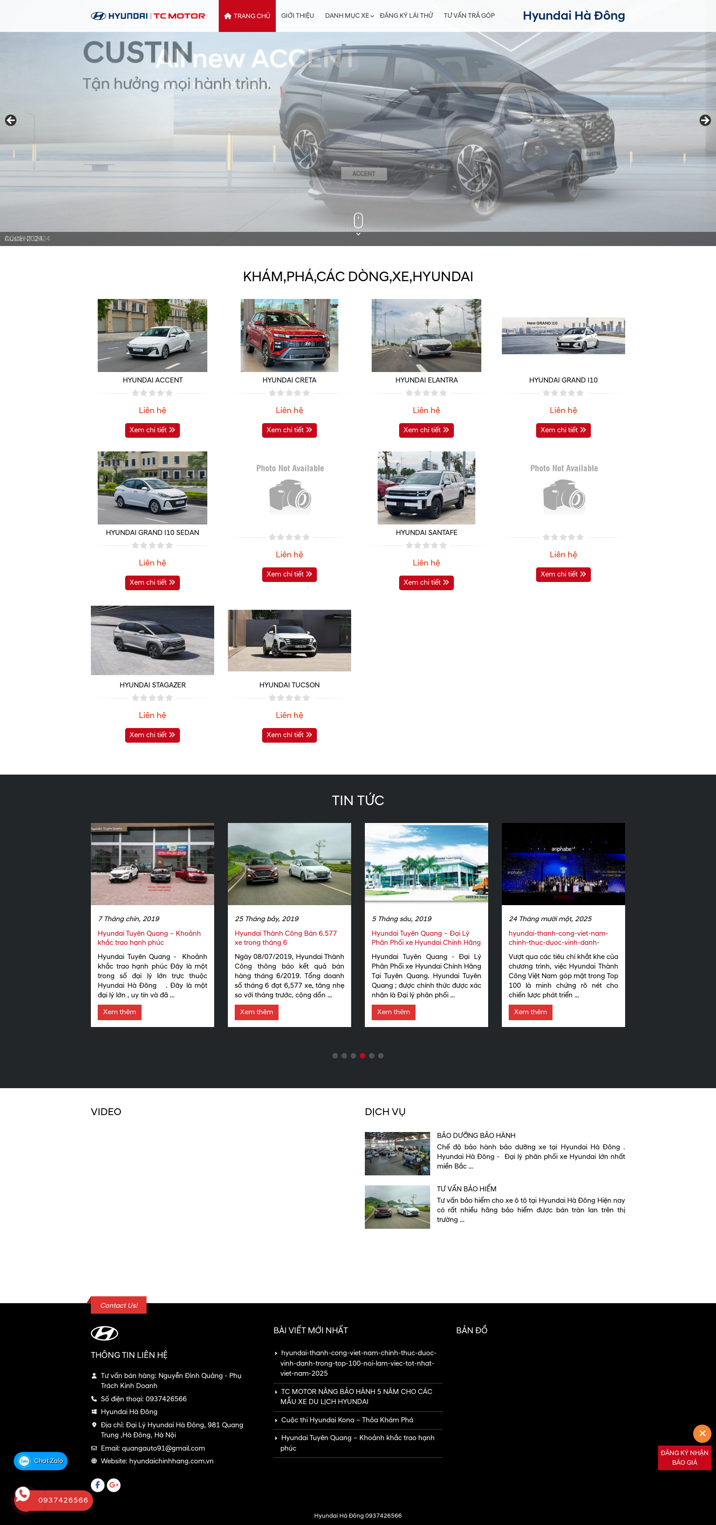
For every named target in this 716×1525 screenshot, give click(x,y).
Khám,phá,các (358, 276)
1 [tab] (335, 1056)
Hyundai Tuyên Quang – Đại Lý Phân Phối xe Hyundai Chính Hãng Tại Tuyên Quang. (426, 942)
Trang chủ (252, 16)
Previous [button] (11, 121)
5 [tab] (371, 1056)
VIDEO (106, 1112)
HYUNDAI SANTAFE (427, 533)
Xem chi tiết (152, 430)
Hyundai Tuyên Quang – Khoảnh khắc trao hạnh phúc (149, 938)
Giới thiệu (297, 16)
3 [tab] (353, 1056)
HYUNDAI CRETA (289, 380)
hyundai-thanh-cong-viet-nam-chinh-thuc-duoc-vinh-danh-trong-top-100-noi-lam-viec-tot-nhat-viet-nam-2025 (559, 947)
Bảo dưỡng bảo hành (476, 1136)
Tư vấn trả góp (469, 16)
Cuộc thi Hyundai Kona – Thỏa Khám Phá (347, 1420)
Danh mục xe (347, 16)
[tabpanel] (152, 925)
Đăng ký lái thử (406, 16)
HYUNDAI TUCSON (289, 685)
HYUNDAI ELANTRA (426, 380)
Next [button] (704, 121)
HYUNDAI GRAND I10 (563, 380)
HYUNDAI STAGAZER (153, 685)
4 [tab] (362, 1056)
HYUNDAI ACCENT (153, 380)
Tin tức (358, 800)
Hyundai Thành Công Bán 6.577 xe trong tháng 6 (286, 938)
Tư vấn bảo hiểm (467, 1189)
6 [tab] (380, 1056)
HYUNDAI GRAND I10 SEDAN (152, 533)
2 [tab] (344, 1056)
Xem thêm (119, 1012)
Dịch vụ (385, 1112)
